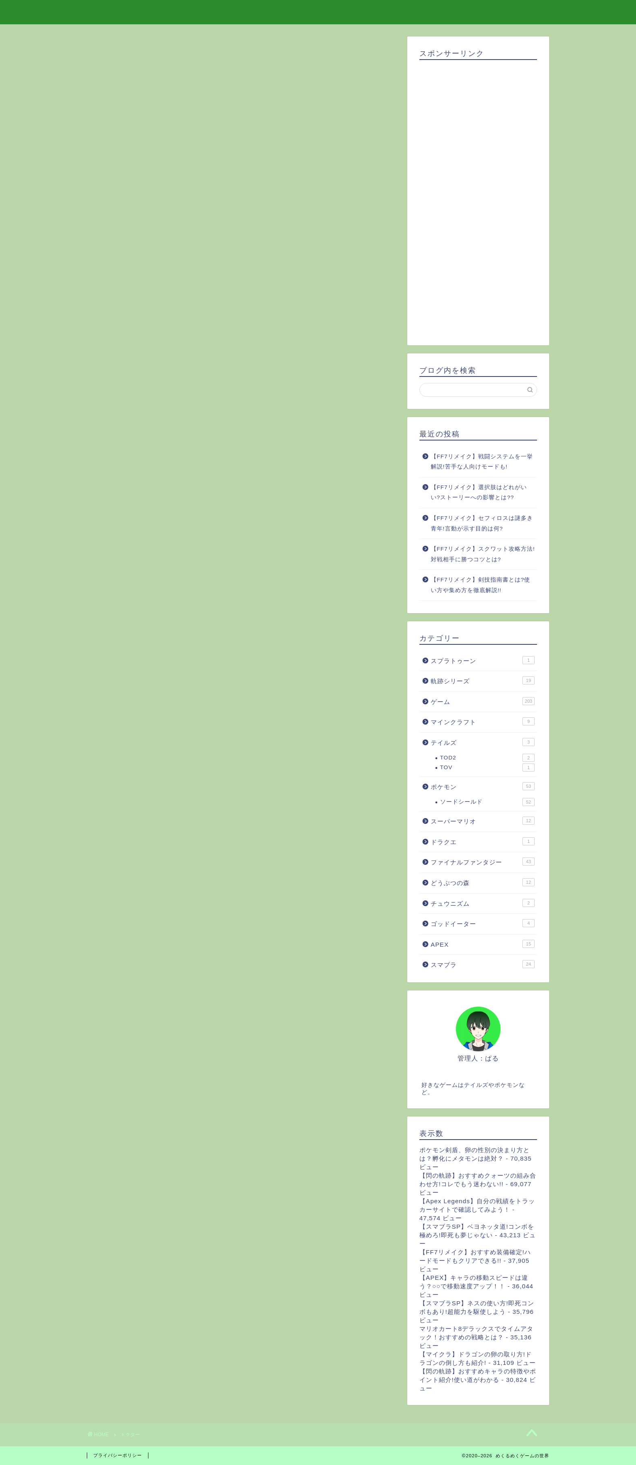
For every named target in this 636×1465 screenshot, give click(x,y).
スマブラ (483, 964)
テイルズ (483, 742)
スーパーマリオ (483, 821)
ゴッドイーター (483, 923)
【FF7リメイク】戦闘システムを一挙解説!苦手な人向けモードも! (482, 461)
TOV (487, 768)
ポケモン (483, 786)
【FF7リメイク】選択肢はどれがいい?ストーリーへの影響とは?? (479, 492)
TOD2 (487, 758)
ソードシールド (487, 802)
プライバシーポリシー (117, 1455)
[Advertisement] (478, 199)
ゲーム (483, 701)
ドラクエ (483, 841)
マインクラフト (483, 721)
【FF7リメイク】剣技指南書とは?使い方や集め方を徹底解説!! (481, 585)
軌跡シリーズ (483, 680)
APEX (483, 944)
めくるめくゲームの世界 (318, 11)
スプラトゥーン (483, 660)
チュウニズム (483, 903)
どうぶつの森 (483, 882)
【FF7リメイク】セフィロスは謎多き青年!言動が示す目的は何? (482, 523)
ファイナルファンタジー (483, 862)
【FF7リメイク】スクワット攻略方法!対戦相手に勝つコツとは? (483, 554)
